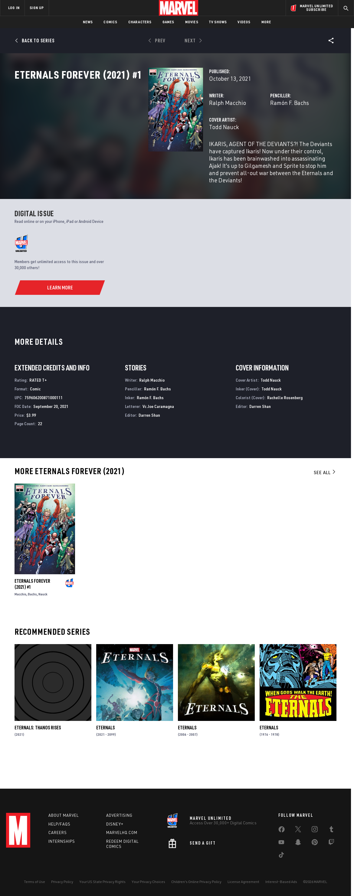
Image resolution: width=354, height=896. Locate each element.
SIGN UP (37, 7)
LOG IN (14, 7)
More (266, 22)
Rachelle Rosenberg (285, 427)
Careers (57, 832)
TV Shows (218, 22)
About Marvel (63, 815)
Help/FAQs (59, 824)
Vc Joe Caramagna (158, 435)
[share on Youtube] (281, 843)
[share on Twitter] (298, 830)
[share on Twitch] (331, 843)
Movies (191, 22)
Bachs (32, 623)
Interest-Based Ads (281, 881)
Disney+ (114, 824)
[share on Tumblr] (331, 830)
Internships (61, 841)
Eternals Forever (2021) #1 (32, 614)
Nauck (43, 623)
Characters (140, 22)
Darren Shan (149, 444)
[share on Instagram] (315, 830)
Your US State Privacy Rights (102, 881)
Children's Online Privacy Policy (196, 881)
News (88, 22)
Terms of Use (34, 881)
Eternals (105, 757)
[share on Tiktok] (281, 856)
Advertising (119, 815)
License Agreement (243, 881)
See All (325, 502)
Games (168, 22)
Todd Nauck (130, 153)
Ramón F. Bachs (243, 129)
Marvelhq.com (121, 832)
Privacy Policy (62, 881)
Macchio (20, 623)
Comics (110, 22)
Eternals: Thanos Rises (38, 757)
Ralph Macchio (133, 129)
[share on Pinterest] (315, 843)
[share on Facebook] (281, 831)
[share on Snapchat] (298, 843)
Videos (244, 22)
